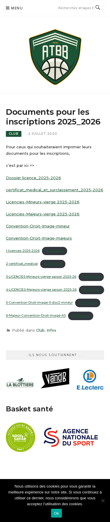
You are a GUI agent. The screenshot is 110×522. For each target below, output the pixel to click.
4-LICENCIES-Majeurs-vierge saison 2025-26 (41, 290)
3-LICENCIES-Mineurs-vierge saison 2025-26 (41, 277)
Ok (56, 513)
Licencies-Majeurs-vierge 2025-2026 (42, 214)
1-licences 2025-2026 (23, 251)
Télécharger (54, 251)
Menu (17, 8)
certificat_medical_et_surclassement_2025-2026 (54, 189)
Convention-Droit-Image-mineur (38, 226)
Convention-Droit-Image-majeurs (39, 238)
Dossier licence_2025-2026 (33, 177)
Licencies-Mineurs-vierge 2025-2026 (42, 202)
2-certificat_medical (22, 264)
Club (13, 134)
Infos (51, 330)
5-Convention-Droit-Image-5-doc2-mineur (39, 303)
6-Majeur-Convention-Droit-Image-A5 (36, 316)
